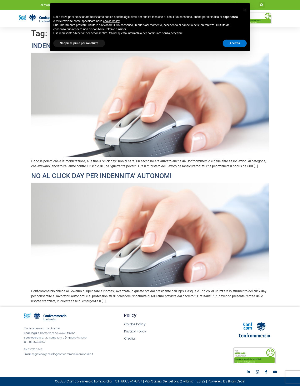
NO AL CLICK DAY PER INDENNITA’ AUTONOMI (101, 176)
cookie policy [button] (111, 21)
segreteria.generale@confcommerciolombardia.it (62, 354)
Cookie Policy (135, 324)
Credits (130, 338)
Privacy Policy (135, 331)
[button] (262, 5)
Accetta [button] (234, 43)
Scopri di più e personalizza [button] (79, 43)
